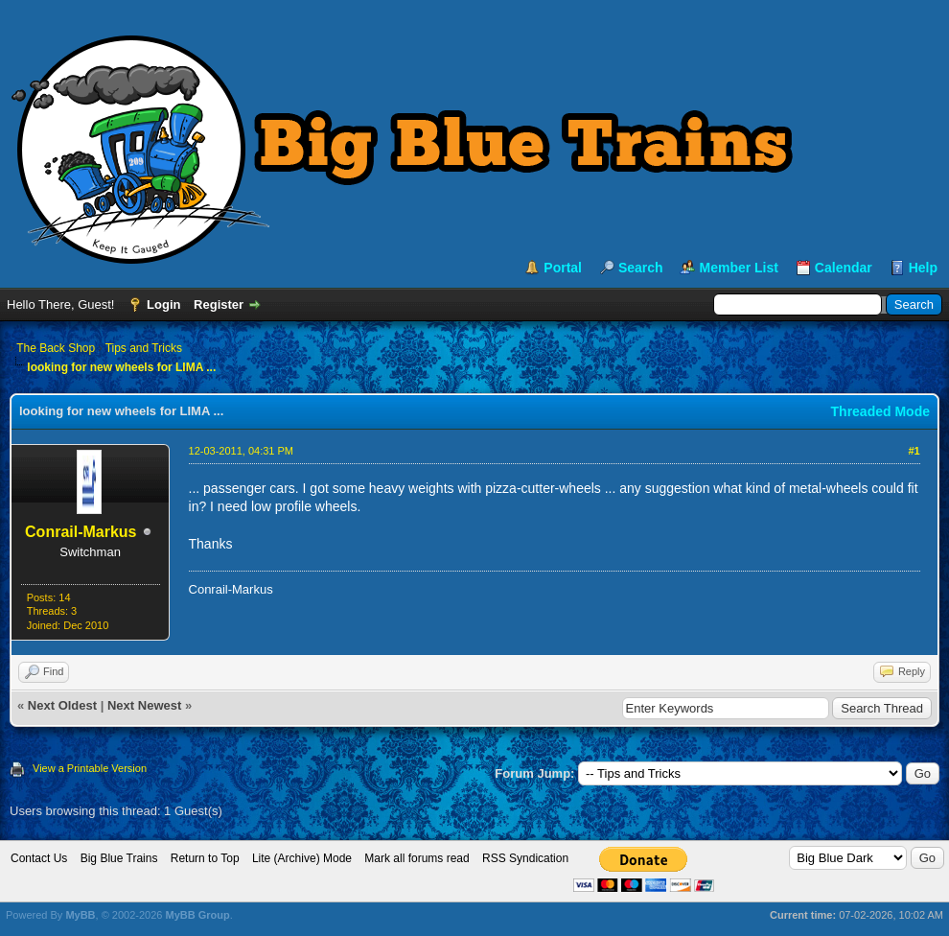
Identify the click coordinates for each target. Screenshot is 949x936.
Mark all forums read (416, 858)
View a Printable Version (90, 768)
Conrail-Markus (80, 532)
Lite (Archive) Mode (302, 858)
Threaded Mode (880, 411)
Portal (563, 267)
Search (640, 267)
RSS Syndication (525, 858)
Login (163, 304)
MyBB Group (197, 915)
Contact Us (39, 858)
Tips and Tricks (143, 348)
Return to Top (205, 858)
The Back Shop (55, 348)
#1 (913, 450)
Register (218, 304)
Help (923, 267)
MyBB (80, 915)
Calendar (843, 267)
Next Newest (144, 705)
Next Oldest (62, 705)
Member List (738, 267)
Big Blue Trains (119, 858)
